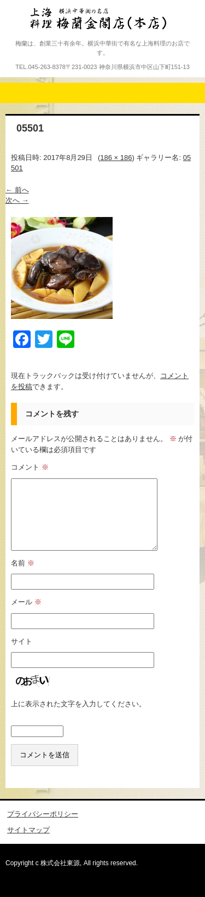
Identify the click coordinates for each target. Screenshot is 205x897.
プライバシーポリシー (42, 814)
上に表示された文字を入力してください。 (78, 704)
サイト (21, 641)
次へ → (17, 200)
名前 (22, 563)
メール (26, 602)
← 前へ (17, 190)
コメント (30, 467)
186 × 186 (116, 157)
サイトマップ (28, 830)
